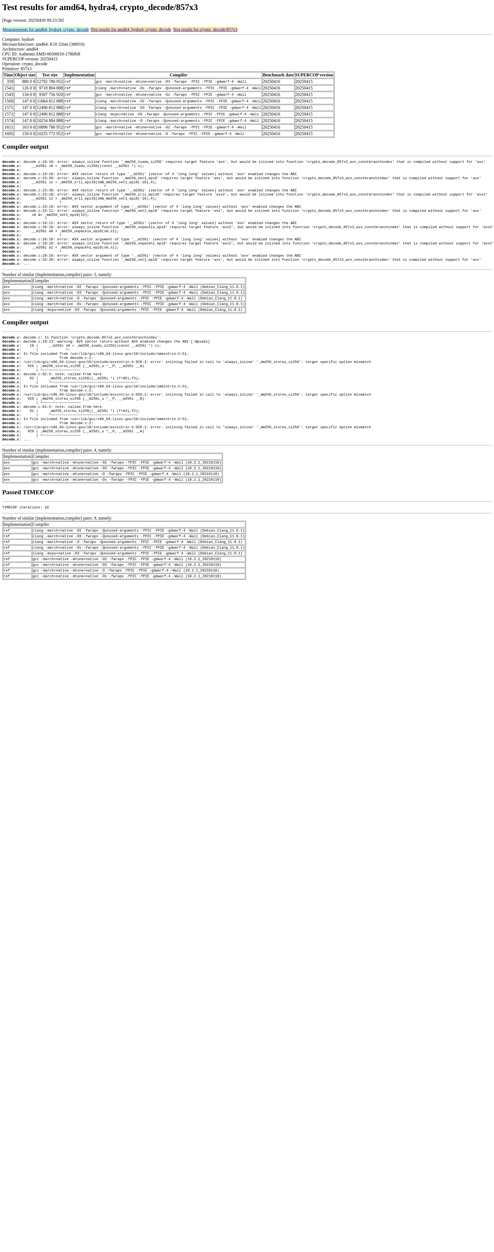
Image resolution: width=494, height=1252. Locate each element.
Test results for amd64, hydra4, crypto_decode (130, 29)
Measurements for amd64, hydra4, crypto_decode (45, 29)
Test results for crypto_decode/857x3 (205, 29)
